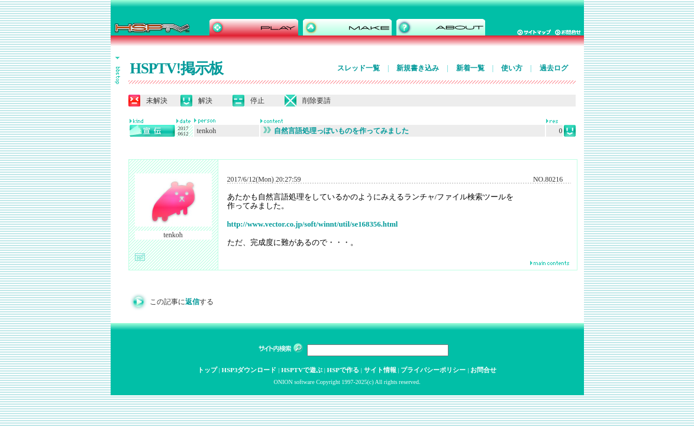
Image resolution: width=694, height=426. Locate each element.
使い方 (511, 68)
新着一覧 (470, 68)
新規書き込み (417, 68)
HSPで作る (343, 369)
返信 (192, 302)
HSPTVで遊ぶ (301, 369)
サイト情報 (380, 369)
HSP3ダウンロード (249, 369)
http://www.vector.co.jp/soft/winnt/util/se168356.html (312, 224)
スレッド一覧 (358, 68)
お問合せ (483, 369)
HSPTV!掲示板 (177, 68)
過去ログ (554, 68)
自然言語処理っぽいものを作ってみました (336, 131)
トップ (207, 369)
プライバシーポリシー (433, 369)
